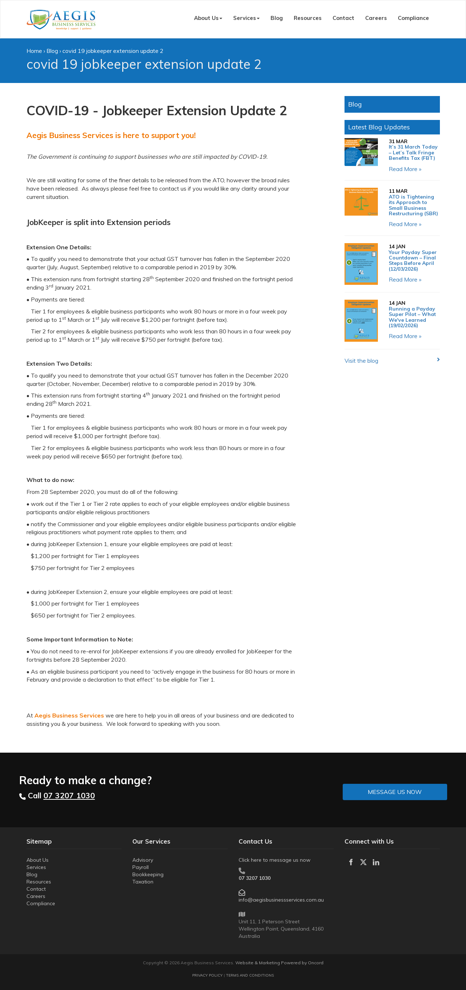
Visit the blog (361, 360)
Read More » (405, 168)
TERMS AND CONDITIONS (250, 975)
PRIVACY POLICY (207, 975)
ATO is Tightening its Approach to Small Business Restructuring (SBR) (413, 205)
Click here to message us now (274, 860)
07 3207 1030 (255, 878)
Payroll (140, 867)
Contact (343, 17)
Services (246, 17)
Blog (277, 17)
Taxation (142, 881)
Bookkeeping (148, 874)
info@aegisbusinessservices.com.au (281, 900)
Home (34, 50)
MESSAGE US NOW (370, 787)
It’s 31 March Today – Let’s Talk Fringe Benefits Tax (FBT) (413, 152)
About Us (208, 17)
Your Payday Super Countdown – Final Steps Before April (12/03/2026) (413, 260)
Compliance (413, 17)
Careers (376, 17)
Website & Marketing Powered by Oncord (279, 962)
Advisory (142, 860)
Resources (308, 17)
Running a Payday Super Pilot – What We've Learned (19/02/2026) (412, 317)
